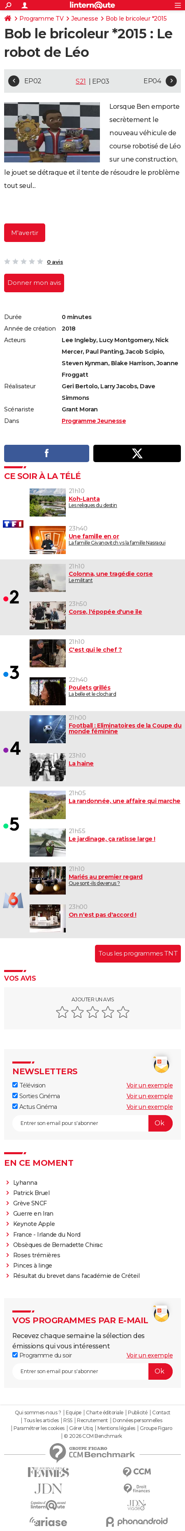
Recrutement (92, 1420)
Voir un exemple (150, 1085)
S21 (81, 81)
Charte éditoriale (104, 1413)
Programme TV (41, 18)
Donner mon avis (34, 282)
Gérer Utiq (80, 1428)
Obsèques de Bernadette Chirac (58, 1245)
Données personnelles (137, 1420)
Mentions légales (116, 1428)
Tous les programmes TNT (138, 953)
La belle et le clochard (106, 691)
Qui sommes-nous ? (38, 1413)
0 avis (55, 261)
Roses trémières (36, 1255)
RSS (67, 1420)
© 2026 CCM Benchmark (93, 1436)
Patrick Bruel (31, 1193)
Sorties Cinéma (36, 1096)
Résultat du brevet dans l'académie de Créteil (76, 1276)
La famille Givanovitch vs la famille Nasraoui (106, 539)
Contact (161, 1413)
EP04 (152, 81)
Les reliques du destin (106, 502)
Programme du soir (42, 1355)
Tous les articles (41, 1420)
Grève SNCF (30, 1203)
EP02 (33, 81)
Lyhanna (25, 1182)
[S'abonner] (92, 1123)
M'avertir (24, 233)
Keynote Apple (34, 1224)
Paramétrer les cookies (39, 1428)
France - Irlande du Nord (47, 1234)
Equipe (73, 1413)
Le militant (106, 577)
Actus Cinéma (34, 1107)
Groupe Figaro (156, 1428)
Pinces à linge (32, 1265)
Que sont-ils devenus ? (106, 880)
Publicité (138, 1413)
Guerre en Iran (33, 1213)
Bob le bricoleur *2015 (136, 18)
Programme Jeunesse (94, 421)
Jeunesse (84, 18)
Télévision (29, 1085)
